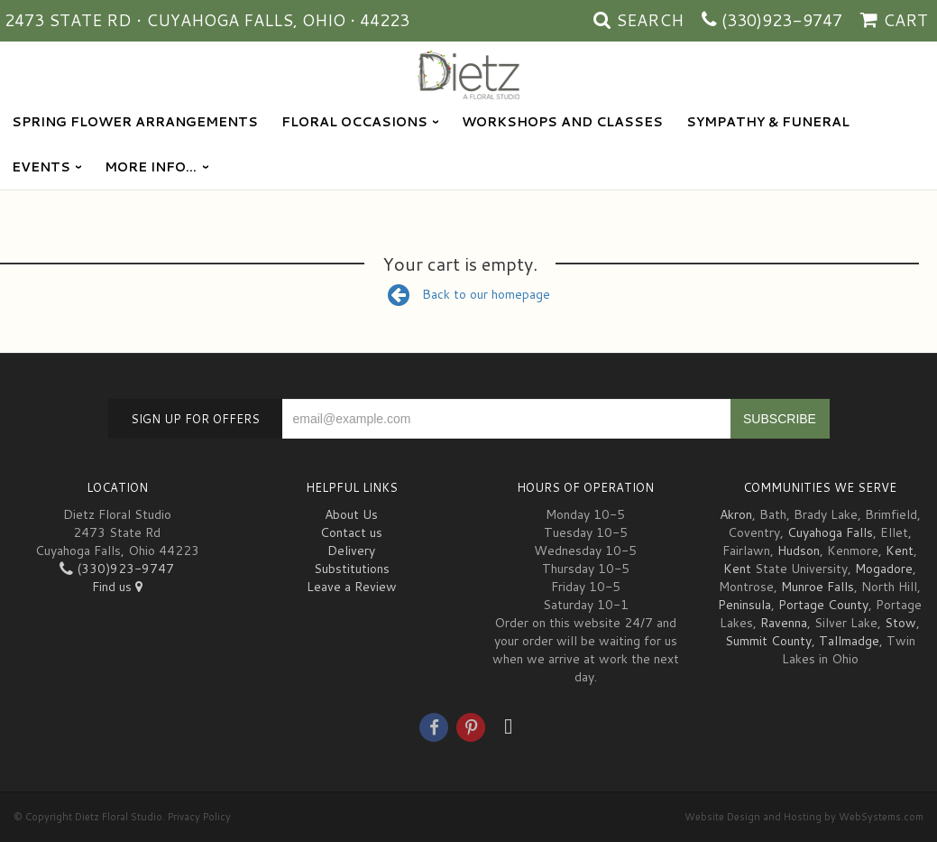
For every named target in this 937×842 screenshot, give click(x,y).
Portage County (823, 605)
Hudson (798, 550)
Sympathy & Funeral (768, 122)
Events (41, 167)
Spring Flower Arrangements (135, 122)
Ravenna (783, 623)
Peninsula (744, 605)
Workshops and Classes (562, 122)
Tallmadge (849, 641)
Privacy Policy (199, 817)
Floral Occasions (354, 122)
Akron (736, 514)
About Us (351, 514)
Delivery (351, 550)
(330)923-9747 (781, 20)
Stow (900, 623)
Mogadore (884, 569)
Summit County (768, 641)
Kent (900, 550)
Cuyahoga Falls (830, 532)
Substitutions (352, 569)
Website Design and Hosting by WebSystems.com (803, 817)
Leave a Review (352, 587)
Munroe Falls (817, 587)
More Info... (151, 167)
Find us (117, 587)
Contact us (351, 532)
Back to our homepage (469, 294)
